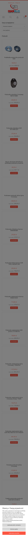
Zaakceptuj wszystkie (14, 533)
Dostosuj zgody (14, 529)
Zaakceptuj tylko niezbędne (14, 525)
